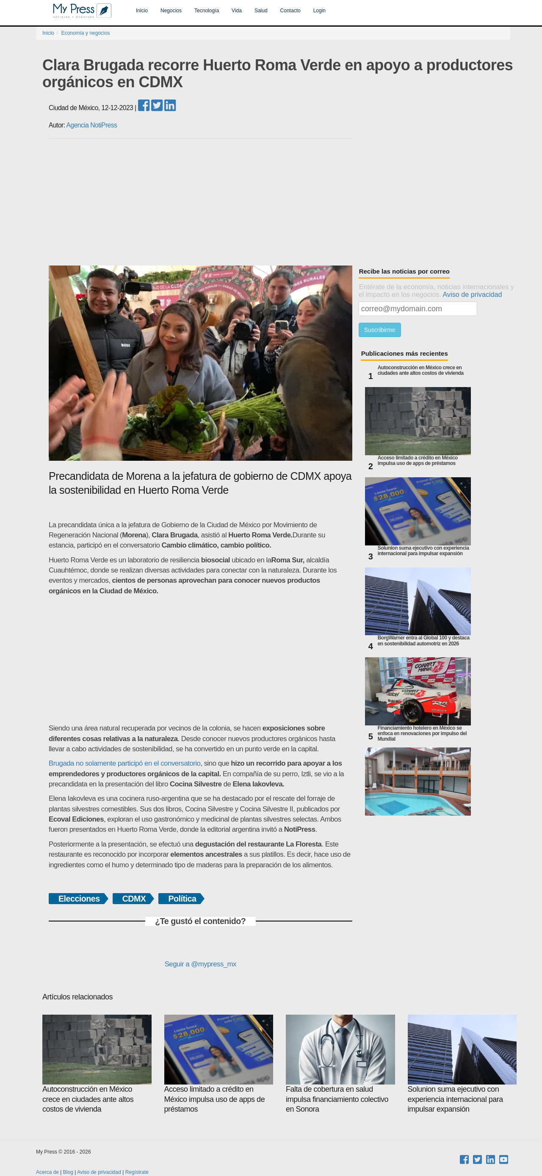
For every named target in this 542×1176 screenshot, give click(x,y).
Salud (261, 11)
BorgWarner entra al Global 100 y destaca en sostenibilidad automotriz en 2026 (424, 640)
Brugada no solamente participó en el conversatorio (124, 763)
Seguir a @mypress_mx (200, 964)
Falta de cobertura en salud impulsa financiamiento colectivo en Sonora (340, 1064)
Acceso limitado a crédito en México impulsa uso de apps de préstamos (418, 460)
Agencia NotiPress (91, 125)
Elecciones (79, 898)
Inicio (142, 11)
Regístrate (137, 1172)
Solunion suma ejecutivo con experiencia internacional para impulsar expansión (423, 550)
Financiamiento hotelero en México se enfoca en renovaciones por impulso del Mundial (422, 733)
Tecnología (206, 11)
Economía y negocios (85, 33)
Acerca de (47, 1172)
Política (182, 898)
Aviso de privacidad (472, 294)
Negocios (171, 11)
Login (319, 11)
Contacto (290, 11)
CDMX (134, 898)
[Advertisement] (279, 202)
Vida (237, 11)
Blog (68, 1172)
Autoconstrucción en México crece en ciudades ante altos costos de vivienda (421, 370)
